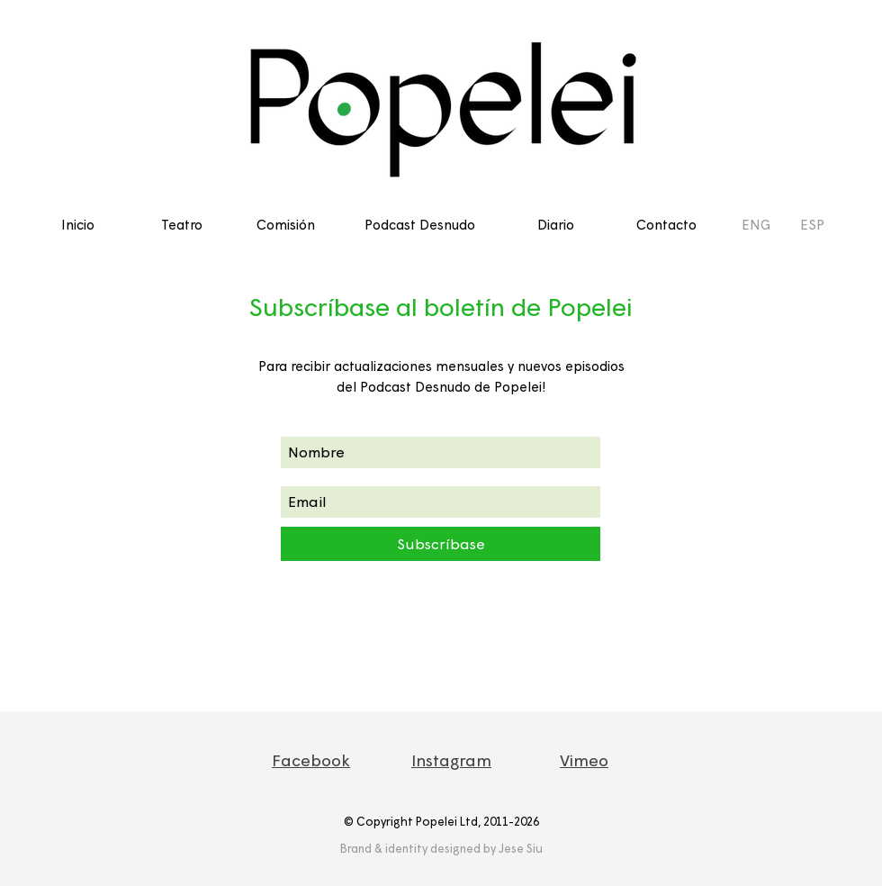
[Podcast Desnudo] (420, 224)
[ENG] (756, 224)
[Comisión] (285, 224)
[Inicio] (77, 224)
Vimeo (584, 760)
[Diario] (555, 224)
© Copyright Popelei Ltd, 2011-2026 (441, 821)
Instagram (451, 760)
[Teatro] (181, 224)
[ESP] (811, 224)
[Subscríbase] (440, 544)
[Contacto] (666, 224)
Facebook (311, 760)
